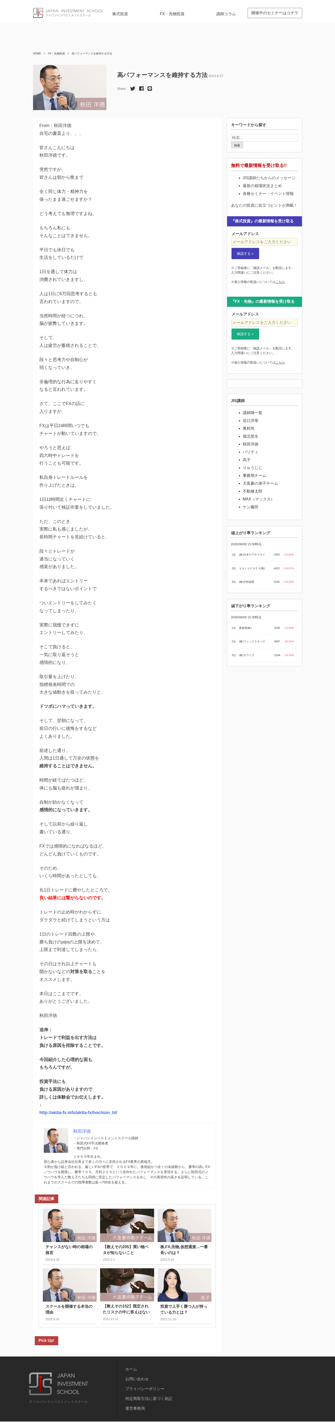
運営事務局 (135, 1409)
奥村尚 (248, 428)
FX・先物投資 (172, 14)
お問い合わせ (137, 1379)
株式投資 (120, 14)
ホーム (131, 1370)
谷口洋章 (250, 421)
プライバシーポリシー (144, 1389)
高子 (247, 460)
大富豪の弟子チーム (260, 483)
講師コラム (226, 14)
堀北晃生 (250, 436)
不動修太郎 (252, 491)
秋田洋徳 (250, 444)
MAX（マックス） (259, 499)
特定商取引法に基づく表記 (148, 1399)
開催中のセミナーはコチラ (274, 13)
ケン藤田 (250, 507)
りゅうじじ (252, 468)
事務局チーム (254, 475)
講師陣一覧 (252, 413)
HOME (37, 53)
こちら (280, 282)
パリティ (250, 452)
